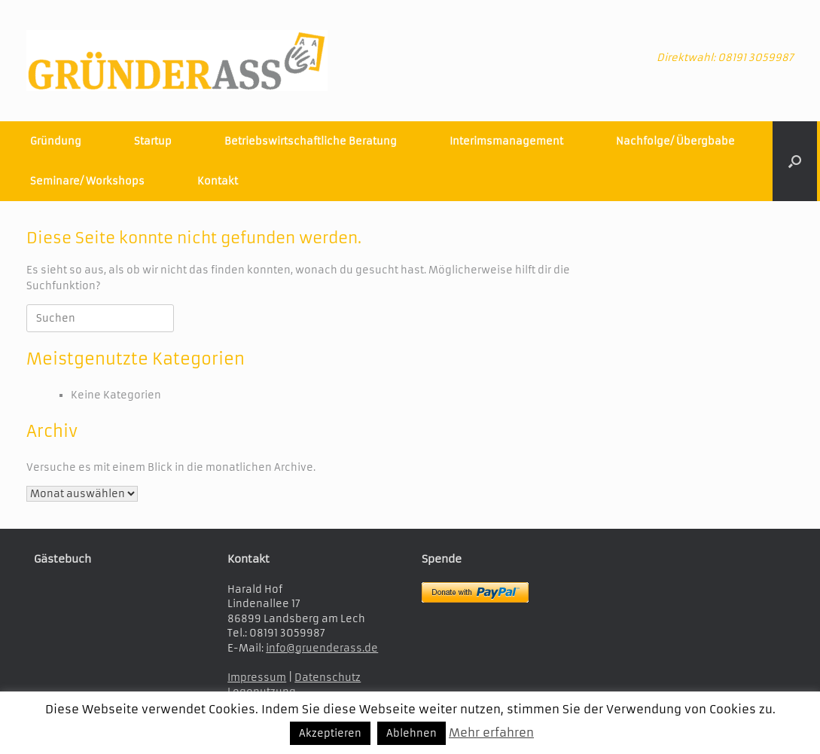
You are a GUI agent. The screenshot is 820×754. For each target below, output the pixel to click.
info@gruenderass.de (322, 648)
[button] (795, 161)
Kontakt (217, 181)
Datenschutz (327, 677)
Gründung (55, 141)
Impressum (256, 677)
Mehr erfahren (491, 732)
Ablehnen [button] (411, 733)
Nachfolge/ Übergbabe (675, 141)
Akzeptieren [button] (330, 733)
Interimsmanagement (506, 141)
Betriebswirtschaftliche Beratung (310, 141)
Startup (153, 141)
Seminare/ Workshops (87, 181)
